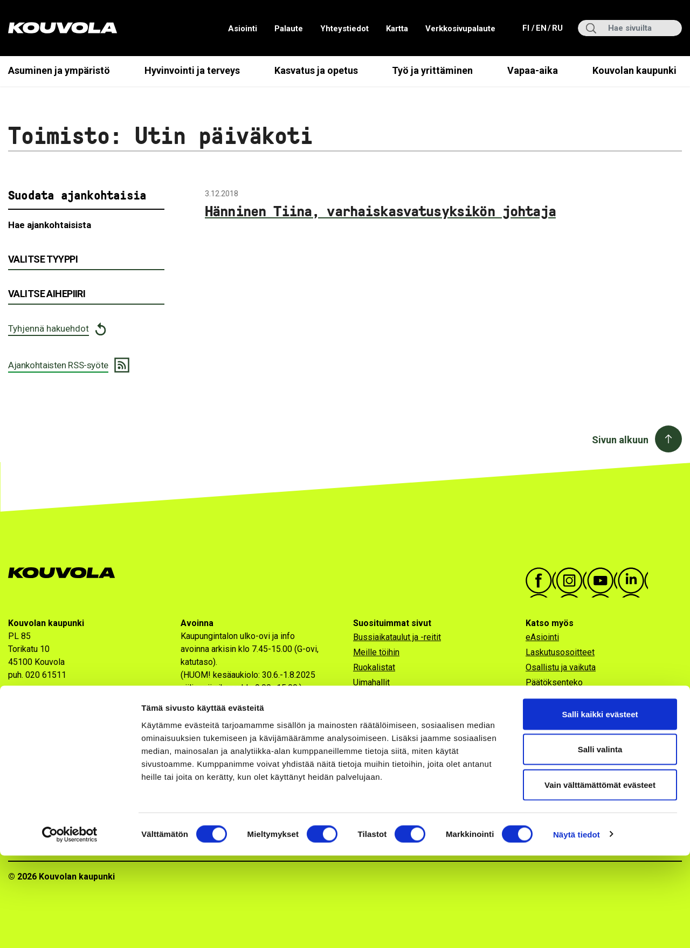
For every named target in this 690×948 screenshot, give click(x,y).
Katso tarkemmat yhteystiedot (65, 696)
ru (557, 27)
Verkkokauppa (552, 728)
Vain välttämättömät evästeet (600, 877)
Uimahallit (371, 682)
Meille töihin (376, 652)
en (541, 27)
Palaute (288, 28)
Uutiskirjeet (547, 712)
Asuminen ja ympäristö (59, 70)
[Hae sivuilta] (630, 28)
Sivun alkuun (620, 439)
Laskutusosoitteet (560, 652)
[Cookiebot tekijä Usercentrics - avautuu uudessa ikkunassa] (70, 927)
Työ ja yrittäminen (432, 70)
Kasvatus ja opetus (316, 70)
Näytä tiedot (576, 926)
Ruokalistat (374, 667)
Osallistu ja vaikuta (561, 667)
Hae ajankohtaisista (49, 224)
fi (527, 27)
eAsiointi (542, 637)
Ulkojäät (368, 697)
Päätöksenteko (554, 682)
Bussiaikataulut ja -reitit (397, 637)
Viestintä (542, 743)
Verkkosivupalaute (460, 28)
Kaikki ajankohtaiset (563, 697)
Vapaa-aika (532, 70)
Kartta (397, 28)
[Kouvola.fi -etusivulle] (66, 573)
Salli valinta (600, 842)
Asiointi (242, 28)
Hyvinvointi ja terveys (192, 70)
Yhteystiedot (344, 28)
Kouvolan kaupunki (634, 70)
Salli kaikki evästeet (600, 806)
